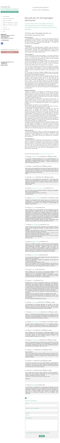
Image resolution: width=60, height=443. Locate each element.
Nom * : (27, 403)
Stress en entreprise (6, 20)
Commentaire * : (29, 418)
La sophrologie (5, 16)
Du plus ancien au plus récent (47, 153)
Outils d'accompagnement (7, 18)
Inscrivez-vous (9, 52)
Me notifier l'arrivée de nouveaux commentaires (38, 432)
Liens (3, 31)
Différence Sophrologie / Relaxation (9, 22)
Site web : (27, 413)
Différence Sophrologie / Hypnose (9, 25)
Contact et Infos (5, 29)
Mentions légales (4, 64)
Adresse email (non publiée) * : (32, 408)
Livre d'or (4, 27)
